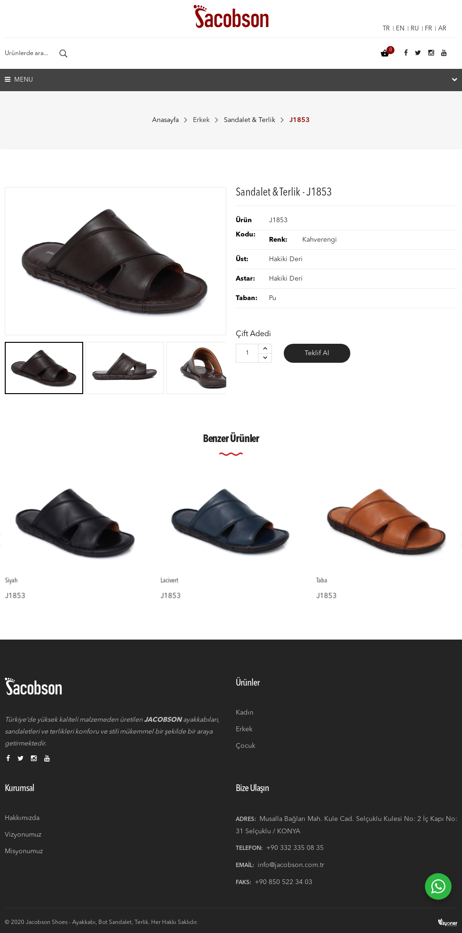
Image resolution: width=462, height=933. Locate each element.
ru (415, 29)
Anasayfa (165, 120)
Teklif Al (317, 353)
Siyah (27, 569)
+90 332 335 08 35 (295, 848)
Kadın (244, 712)
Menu (19, 79)
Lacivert (185, 569)
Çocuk (245, 746)
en (400, 29)
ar (442, 29)
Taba (338, 569)
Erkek (201, 120)
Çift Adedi (253, 334)
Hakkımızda (22, 818)
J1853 (30, 581)
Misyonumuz (24, 851)
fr (428, 29)
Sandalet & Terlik (249, 120)
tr (386, 29)
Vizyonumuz (23, 834)
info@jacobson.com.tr (291, 865)
